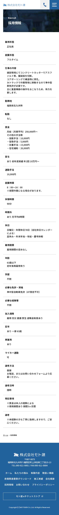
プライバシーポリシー (43, 484)
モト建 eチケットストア (29, 496)
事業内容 (35, 472)
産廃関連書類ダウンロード (18, 478)
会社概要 (50, 478)
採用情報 (8, 484)
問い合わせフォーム (35, 373)
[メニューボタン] (54, 4)
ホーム (5, 435)
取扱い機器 (48, 472)
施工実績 (38, 478)
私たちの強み (21, 472)
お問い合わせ (22, 484)
